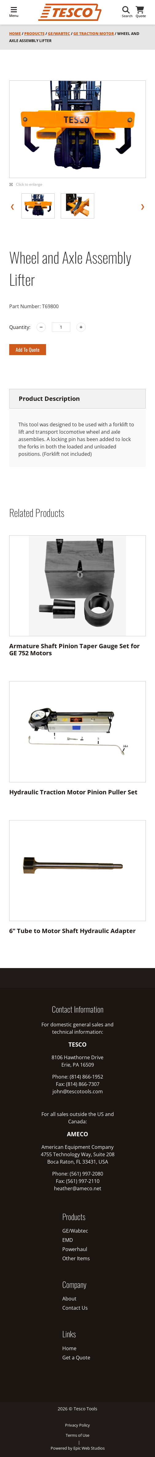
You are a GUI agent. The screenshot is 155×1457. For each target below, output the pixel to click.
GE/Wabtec (59, 33)
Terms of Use (77, 1435)
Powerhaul (74, 1249)
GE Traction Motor (93, 33)
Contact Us (75, 1307)
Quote (141, 12)
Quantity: (19, 327)
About (69, 1298)
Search (127, 12)
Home (15, 33)
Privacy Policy (77, 1425)
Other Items (76, 1258)
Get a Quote (76, 1357)
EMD (67, 1240)
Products (34, 33)
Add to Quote (28, 349)
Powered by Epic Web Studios (78, 1448)
